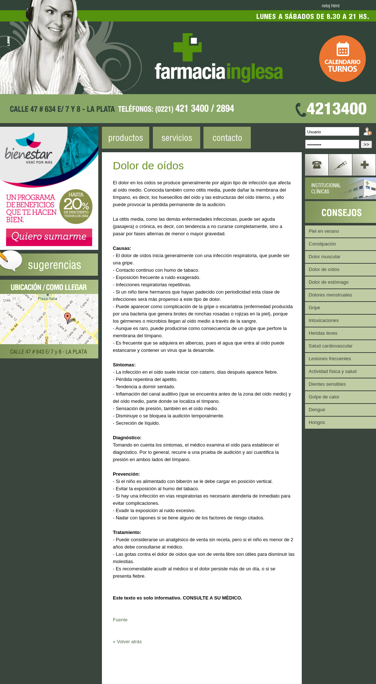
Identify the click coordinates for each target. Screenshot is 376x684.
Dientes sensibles (327, 384)
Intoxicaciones (324, 320)
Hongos (317, 422)
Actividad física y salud (333, 371)
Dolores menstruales (330, 295)
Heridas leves (323, 333)
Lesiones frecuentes (330, 358)
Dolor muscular (324, 256)
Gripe (314, 307)
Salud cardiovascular (331, 346)
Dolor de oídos (324, 269)
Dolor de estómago (329, 282)
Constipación (322, 244)
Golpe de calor (324, 397)
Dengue (317, 409)
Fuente (120, 619)
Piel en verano (324, 231)
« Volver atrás (127, 641)
